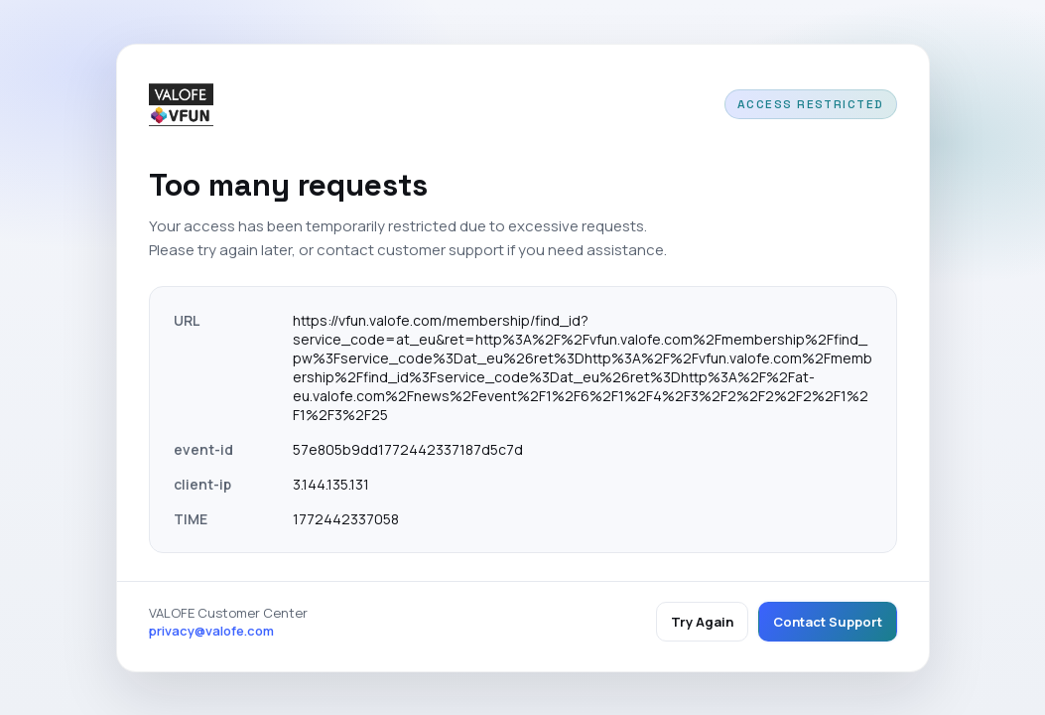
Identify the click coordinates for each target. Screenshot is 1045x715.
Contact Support (827, 622)
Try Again (702, 622)
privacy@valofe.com (211, 631)
